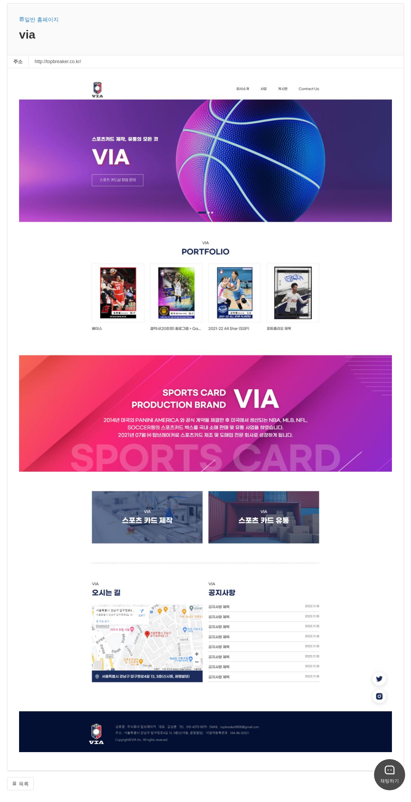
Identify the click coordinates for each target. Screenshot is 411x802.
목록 (20, 784)
